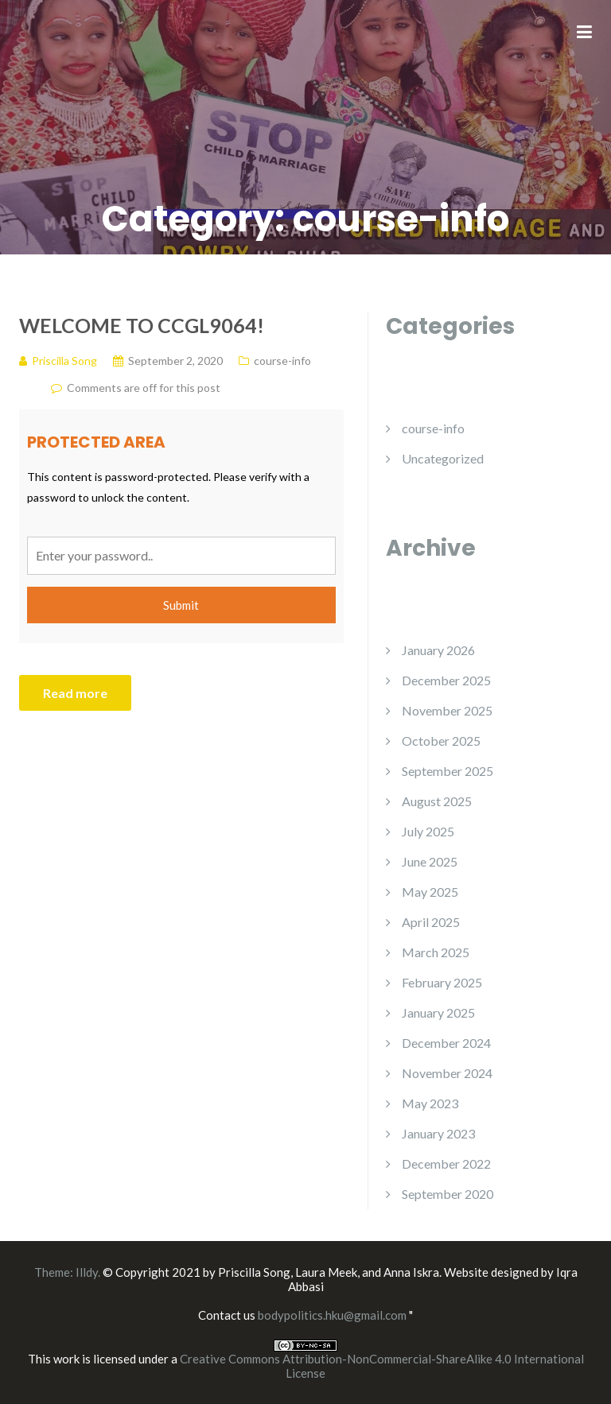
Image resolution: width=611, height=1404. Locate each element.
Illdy (87, 1272)
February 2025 (442, 982)
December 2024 (446, 1042)
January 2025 (438, 1012)
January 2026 (438, 649)
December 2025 (446, 680)
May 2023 (430, 1103)
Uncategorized (443, 458)
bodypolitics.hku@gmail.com (333, 1315)
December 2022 (446, 1163)
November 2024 (447, 1072)
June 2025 (429, 861)
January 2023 (438, 1133)
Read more (75, 692)
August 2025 (437, 801)
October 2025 (441, 740)
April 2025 (431, 921)
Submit (181, 605)
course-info (433, 428)
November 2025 (447, 710)
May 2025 (430, 891)
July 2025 (428, 831)
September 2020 (447, 1193)
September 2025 (447, 770)
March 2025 (435, 952)
